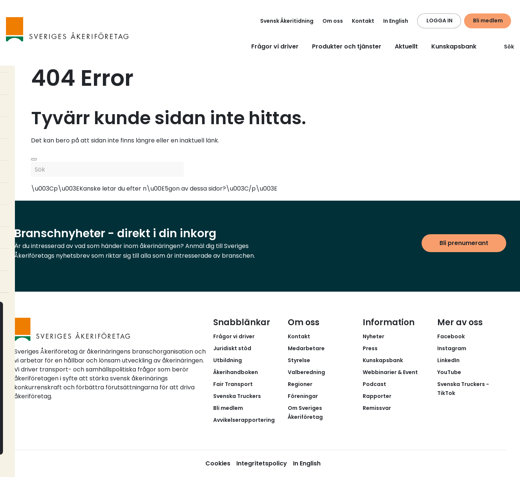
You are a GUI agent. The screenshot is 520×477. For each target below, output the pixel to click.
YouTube (449, 372)
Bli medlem (488, 20)
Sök (504, 47)
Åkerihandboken (235, 372)
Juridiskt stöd (232, 348)
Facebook (451, 336)
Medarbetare (306, 348)
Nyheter (373, 336)
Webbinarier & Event (390, 372)
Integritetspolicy (261, 463)
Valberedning (306, 372)
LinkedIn (448, 360)
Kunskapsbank (453, 46)
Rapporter (377, 396)
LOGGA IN (439, 20)
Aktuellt (406, 46)
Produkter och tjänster (346, 46)
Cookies (217, 463)
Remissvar (377, 408)
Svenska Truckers (237, 396)
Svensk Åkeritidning (286, 21)
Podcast (374, 384)
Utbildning (227, 360)
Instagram (451, 348)
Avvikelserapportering (244, 420)
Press (370, 348)
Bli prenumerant (463, 243)
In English (395, 21)
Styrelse (299, 360)
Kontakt (363, 21)
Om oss (332, 21)
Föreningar (303, 396)
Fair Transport (233, 384)
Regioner (300, 384)
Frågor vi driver (275, 46)
